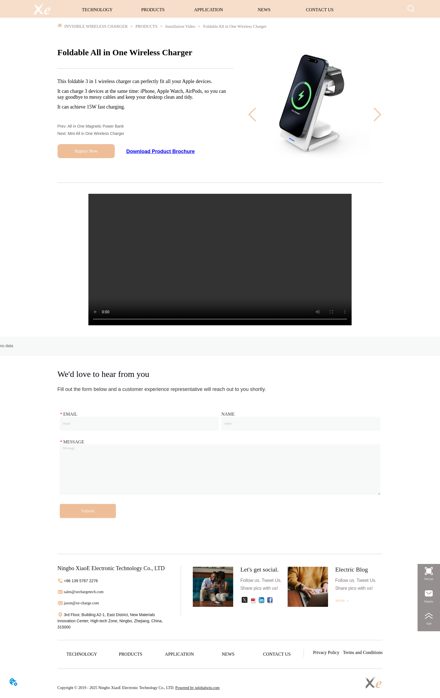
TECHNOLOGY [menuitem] (97, 9)
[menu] (209, 10)
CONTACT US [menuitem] (319, 9)
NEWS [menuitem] (264, 9)
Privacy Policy (326, 652)
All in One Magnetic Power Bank (95, 126)
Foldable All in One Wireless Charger (234, 26)
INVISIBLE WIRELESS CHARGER (96, 26)
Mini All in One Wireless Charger (96, 133)
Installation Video (180, 26)
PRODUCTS (146, 26)
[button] (153, 10)
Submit (87, 510)
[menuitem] (153, 10)
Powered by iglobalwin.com (197, 688)
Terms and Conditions (362, 652)
